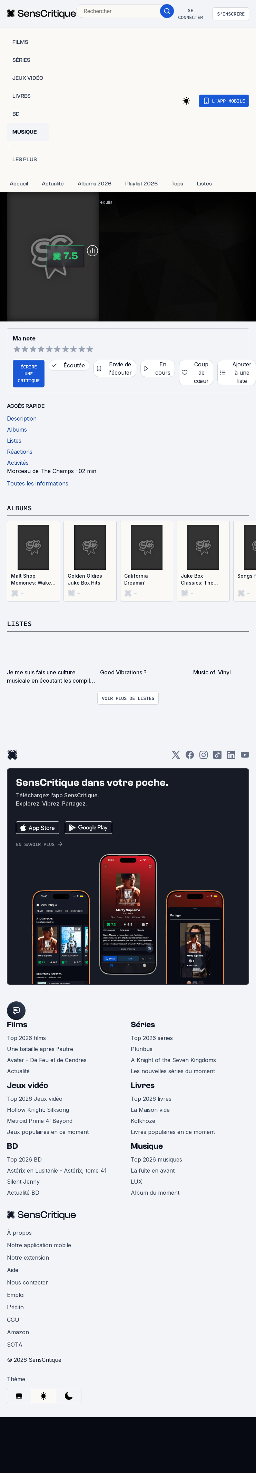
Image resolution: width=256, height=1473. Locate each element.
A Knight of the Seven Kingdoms (173, 1060)
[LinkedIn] (231, 757)
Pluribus (141, 1049)
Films (17, 1024)
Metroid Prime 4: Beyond (39, 1120)
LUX (136, 1181)
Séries (143, 1024)
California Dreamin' (136, 579)
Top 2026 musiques (156, 1159)
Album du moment (155, 1192)
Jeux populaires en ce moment (48, 1131)
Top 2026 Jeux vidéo (34, 1098)
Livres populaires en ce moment (173, 1131)
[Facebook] (190, 757)
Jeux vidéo (27, 1085)
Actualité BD (23, 1192)
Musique (147, 1146)
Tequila (104, 202)
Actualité (18, 1071)
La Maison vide (150, 1109)
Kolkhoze (143, 1120)
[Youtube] (245, 757)
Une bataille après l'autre (40, 1049)
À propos (19, 1232)
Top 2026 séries (152, 1037)
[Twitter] (176, 757)
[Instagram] (203, 757)
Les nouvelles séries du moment (173, 1071)
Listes (19, 623)
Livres (143, 1085)
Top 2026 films (26, 1037)
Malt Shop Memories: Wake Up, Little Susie (31, 579)
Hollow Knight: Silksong (38, 1109)
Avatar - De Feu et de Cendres (47, 1060)
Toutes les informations (37, 483)
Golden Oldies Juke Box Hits (85, 579)
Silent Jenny (23, 1181)
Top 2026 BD (24, 1159)
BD (12, 1146)
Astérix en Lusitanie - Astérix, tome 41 (57, 1170)
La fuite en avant (153, 1170)
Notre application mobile (39, 1245)
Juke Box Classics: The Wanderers (197, 579)
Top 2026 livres (151, 1098)
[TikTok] (217, 757)
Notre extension (28, 1257)
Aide (12, 1270)
